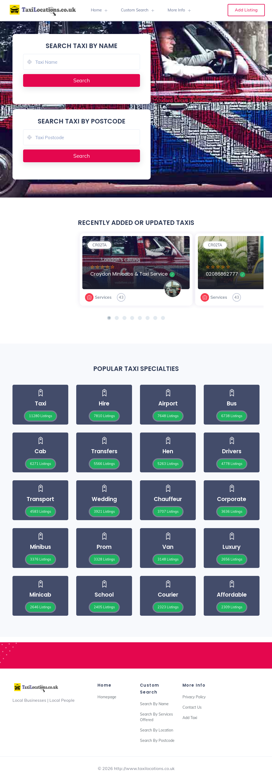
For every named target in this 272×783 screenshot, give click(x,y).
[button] (109, 318)
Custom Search (134, 9)
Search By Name (154, 703)
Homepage (106, 697)
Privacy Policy (194, 697)
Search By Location (156, 730)
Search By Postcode (157, 740)
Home (96, 9)
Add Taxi (189, 717)
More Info (176, 9)
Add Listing (246, 9)
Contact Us (192, 707)
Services (103, 297)
